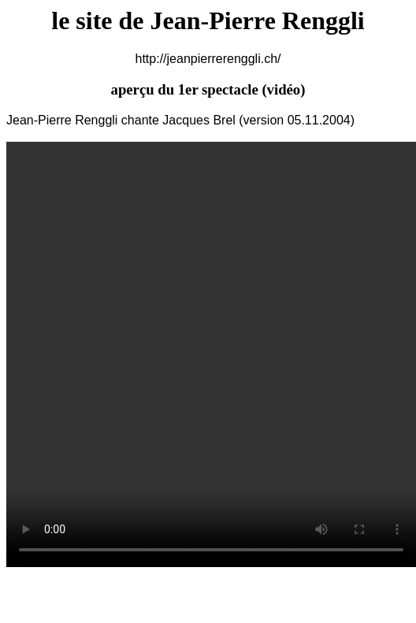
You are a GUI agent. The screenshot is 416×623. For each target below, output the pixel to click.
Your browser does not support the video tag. (211, 354)
